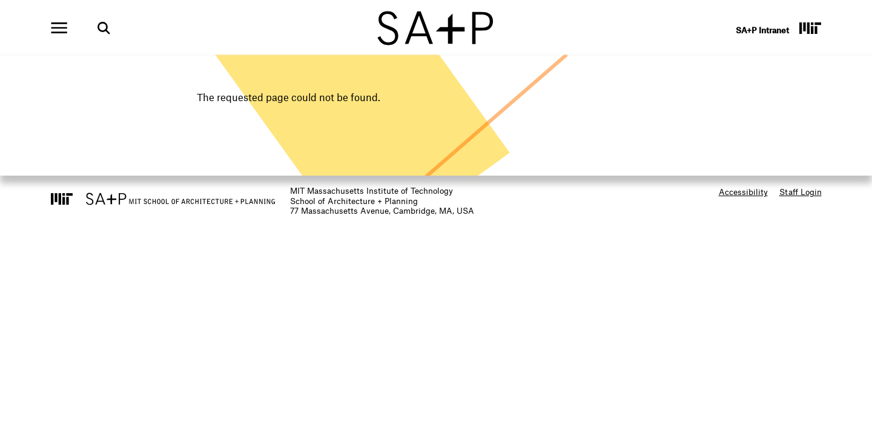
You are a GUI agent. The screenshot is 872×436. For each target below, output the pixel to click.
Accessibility (743, 192)
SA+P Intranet (762, 30)
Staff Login (800, 192)
